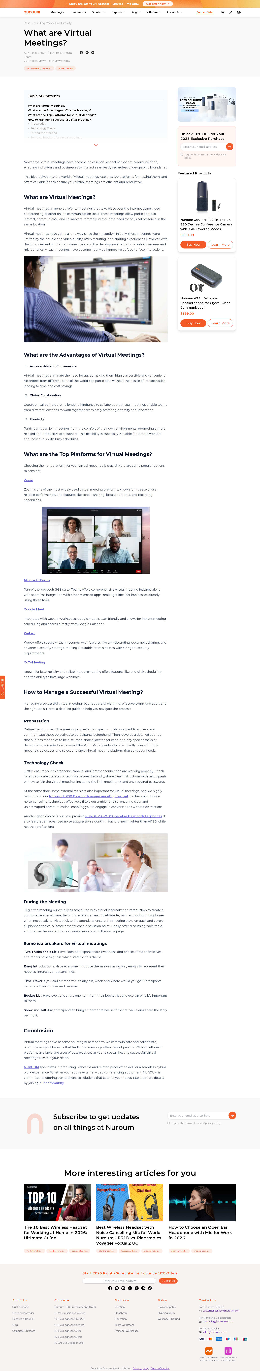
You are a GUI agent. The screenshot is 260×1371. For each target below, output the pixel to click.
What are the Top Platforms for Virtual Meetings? (62, 115)
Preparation (38, 123)
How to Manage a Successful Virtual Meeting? (59, 119)
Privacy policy (141, 1368)
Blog (42, 23)
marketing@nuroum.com (217, 1321)
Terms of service (160, 1368)
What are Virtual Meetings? (46, 105)
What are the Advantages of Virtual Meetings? (60, 110)
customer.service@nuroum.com (221, 1310)
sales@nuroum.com (214, 1332)
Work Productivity (59, 23)
